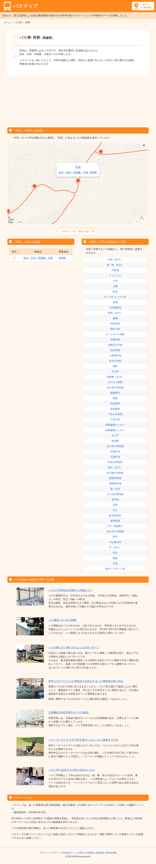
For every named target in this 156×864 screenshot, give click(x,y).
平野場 (115, 270)
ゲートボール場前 (115, 334)
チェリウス (115, 275)
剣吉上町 (115, 328)
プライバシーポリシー (50, 853)
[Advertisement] (78, 100)
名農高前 (115, 339)
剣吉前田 (115, 323)
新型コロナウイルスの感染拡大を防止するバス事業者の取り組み (86, 681)
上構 (115, 286)
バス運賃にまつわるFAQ (62, 620)
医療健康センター (115, 424)
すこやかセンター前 (115, 296)
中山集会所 (115, 542)
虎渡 (115, 398)
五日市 (115, 371)
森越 (115, 318)
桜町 (115, 366)
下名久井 (115, 419)
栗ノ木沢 (115, 488)
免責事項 (100, 853)
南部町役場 (115, 478)
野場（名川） (115, 312)
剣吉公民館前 (115, 462)
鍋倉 (115, 558)
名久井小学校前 (115, 387)
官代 (115, 552)
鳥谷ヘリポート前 (115, 568)
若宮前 (115, 499)
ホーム (7, 22)
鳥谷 (115, 291)
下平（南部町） (115, 526)
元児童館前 (115, 307)
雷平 (115, 536)
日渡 (115, 563)
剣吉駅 (115, 440)
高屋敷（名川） (115, 376)
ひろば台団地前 (115, 494)
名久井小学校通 (115, 446)
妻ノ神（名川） (115, 264)
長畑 (115, 302)
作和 (78, 167)
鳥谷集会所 (115, 515)
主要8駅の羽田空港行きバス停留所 (68, 712)
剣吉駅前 (115, 408)
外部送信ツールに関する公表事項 (78, 853)
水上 (115, 510)
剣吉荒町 (115, 403)
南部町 (62, 257)
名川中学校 (115, 360)
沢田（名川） (115, 259)
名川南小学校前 (115, 472)
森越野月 (115, 392)
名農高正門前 (115, 344)
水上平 (115, 435)
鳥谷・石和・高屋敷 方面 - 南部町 (78, 172)
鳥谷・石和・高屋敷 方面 (38, 257)
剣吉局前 (115, 350)
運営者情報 (111, 853)
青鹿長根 (115, 520)
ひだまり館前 (115, 382)
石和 (115, 504)
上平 (115, 280)
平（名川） (115, 547)
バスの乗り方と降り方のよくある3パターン (73, 647)
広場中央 (115, 451)
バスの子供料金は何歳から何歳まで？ (70, 590)
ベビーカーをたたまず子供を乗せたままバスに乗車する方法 (83, 739)
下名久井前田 (115, 414)
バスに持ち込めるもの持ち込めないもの (71, 769)
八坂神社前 (115, 355)
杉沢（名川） (115, 467)
